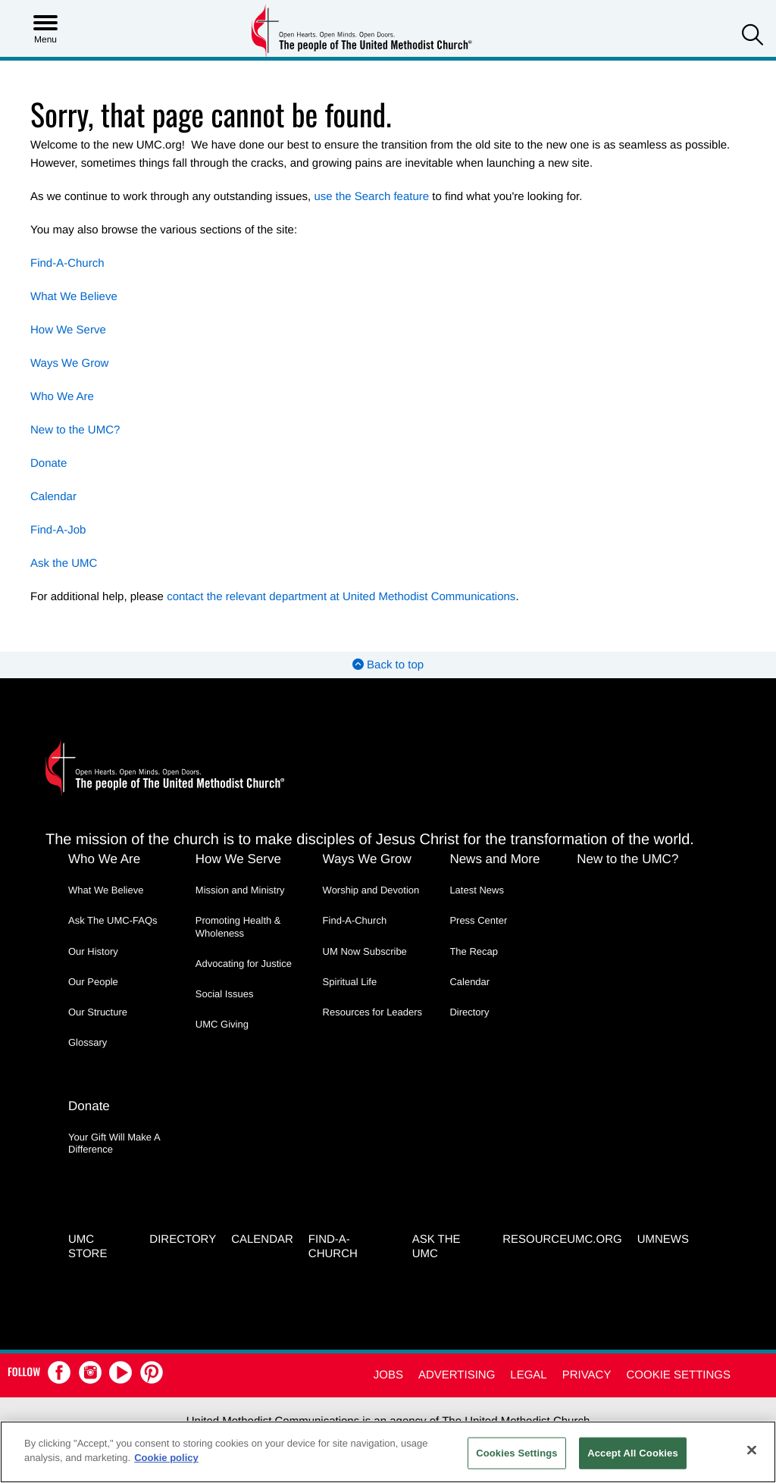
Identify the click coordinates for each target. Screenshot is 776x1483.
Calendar (53, 496)
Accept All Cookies (632, 1453)
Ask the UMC (63, 563)
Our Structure (97, 1012)
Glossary (87, 1042)
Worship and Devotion (371, 890)
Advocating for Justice (244, 963)
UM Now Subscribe (365, 951)
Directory (469, 1012)
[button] (752, 36)
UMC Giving (222, 1024)
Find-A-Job (58, 530)
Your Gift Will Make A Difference (114, 1143)
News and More (494, 859)
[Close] (751, 1449)
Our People (93, 981)
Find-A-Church (67, 263)
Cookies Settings (517, 1453)
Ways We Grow (69, 363)
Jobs (388, 1375)
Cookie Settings (678, 1375)
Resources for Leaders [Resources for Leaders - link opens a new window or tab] (373, 1012)
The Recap (473, 951)
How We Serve (68, 330)
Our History (93, 951)
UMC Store (87, 1246)
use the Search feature (371, 196)
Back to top (388, 665)
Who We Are (62, 396)
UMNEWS (663, 1239)
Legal (528, 1375)
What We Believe (73, 296)
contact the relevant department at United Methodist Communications (341, 596)
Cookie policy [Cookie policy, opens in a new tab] (166, 1457)
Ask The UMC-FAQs (113, 920)
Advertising (456, 1375)
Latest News (476, 890)
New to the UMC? (75, 430)
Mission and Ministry (240, 890)
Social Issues (225, 994)
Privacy (587, 1375)
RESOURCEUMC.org (562, 1239)
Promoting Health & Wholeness (238, 926)
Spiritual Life (350, 981)
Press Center (478, 920)
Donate (48, 463)
